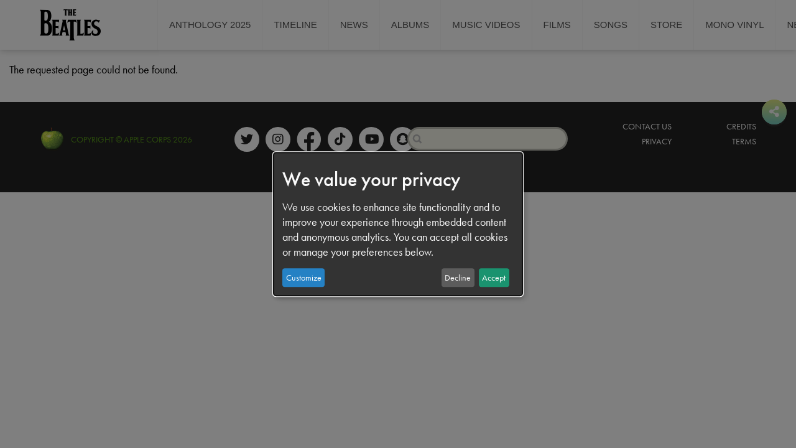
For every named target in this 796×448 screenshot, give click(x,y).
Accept (494, 277)
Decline (458, 277)
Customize (304, 277)
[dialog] (398, 224)
